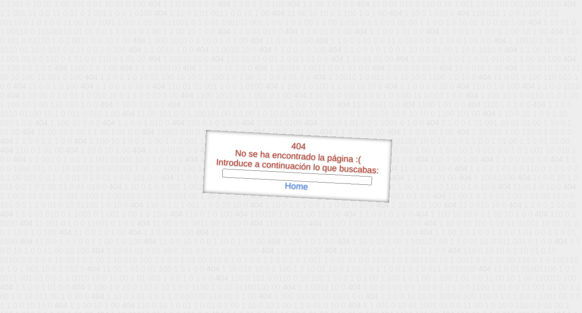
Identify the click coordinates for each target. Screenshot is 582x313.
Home (296, 186)
